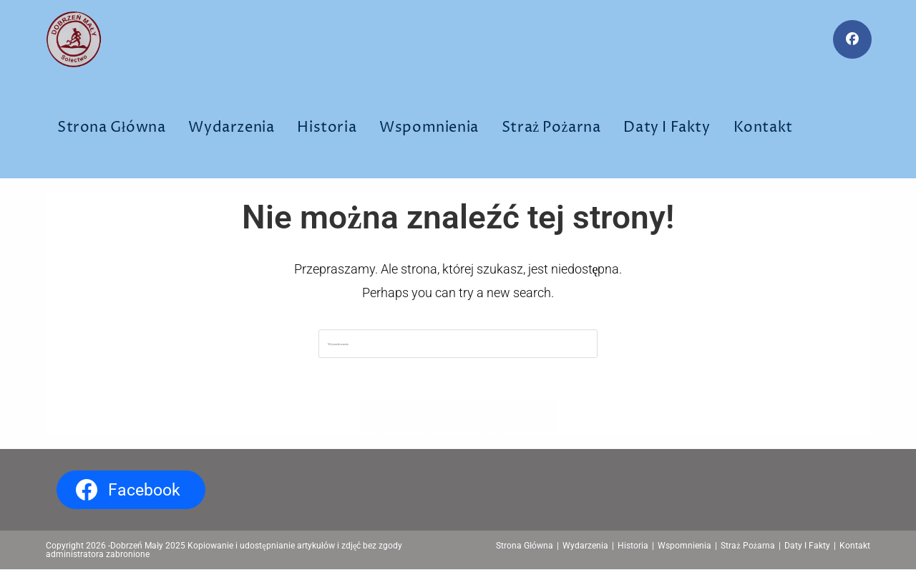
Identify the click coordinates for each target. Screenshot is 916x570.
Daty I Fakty (807, 546)
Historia (633, 546)
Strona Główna (524, 546)
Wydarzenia (585, 546)
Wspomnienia (684, 546)
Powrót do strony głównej (458, 417)
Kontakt (854, 546)
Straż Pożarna (748, 546)
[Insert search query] (458, 343)
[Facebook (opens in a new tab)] (852, 39)
